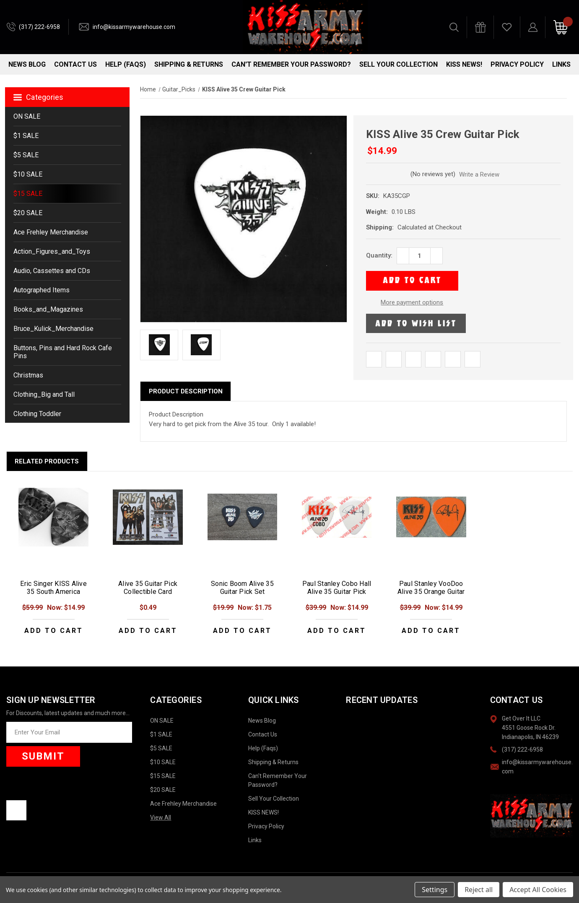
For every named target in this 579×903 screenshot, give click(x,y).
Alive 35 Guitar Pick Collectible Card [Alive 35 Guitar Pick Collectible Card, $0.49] (147, 588)
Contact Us (75, 64)
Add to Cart (53, 630)
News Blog (27, 64)
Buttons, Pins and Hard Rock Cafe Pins (62, 352)
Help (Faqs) (125, 64)
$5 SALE (26, 155)
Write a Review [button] (479, 174)
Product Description (186, 391)
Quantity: (379, 255)
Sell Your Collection (398, 64)
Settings (434, 889)
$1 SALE (26, 136)
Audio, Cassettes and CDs (51, 271)
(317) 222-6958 (39, 26)
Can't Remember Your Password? (291, 64)
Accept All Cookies (537, 889)
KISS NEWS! (464, 64)
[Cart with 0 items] (560, 27)
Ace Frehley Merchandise (50, 232)
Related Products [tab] (47, 461)
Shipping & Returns (188, 64)
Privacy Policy (517, 64)
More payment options (412, 302)
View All (160, 817)
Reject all (479, 889)
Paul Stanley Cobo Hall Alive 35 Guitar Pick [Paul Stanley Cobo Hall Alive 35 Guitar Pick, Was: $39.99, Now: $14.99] (336, 588)
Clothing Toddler (37, 414)
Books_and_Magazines (48, 309)
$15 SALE (27, 194)
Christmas (28, 375)
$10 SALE (27, 174)
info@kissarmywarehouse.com (134, 26)
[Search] (454, 27)
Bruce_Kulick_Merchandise (53, 329)
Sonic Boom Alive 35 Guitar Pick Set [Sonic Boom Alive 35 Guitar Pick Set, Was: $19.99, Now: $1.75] (242, 588)
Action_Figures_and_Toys (51, 251)
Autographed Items (41, 290)
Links (561, 64)
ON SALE (26, 116)
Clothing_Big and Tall (44, 394)
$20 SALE (27, 213)
